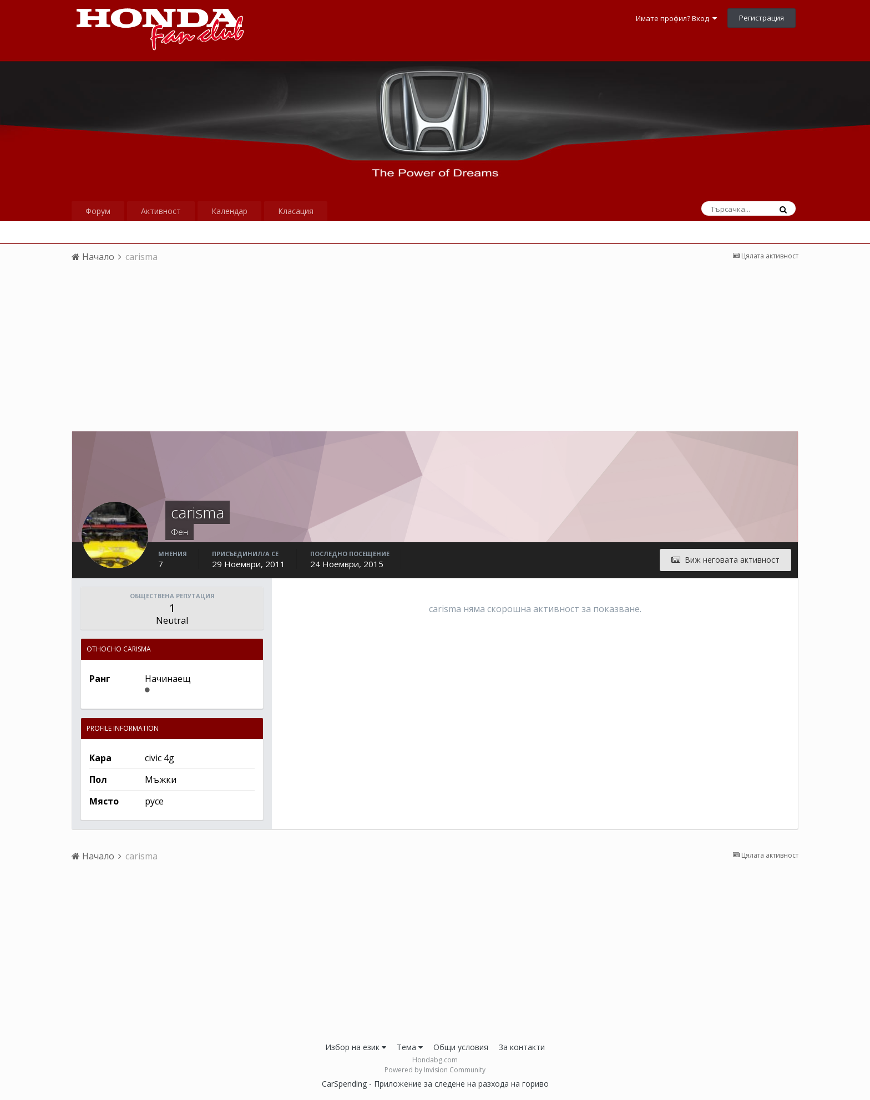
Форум (97, 211)
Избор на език (355, 1047)
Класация (295, 211)
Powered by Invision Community (435, 1069)
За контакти (522, 1047)
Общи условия (460, 1047)
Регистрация (761, 18)
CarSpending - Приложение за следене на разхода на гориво (435, 1083)
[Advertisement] (435, 353)
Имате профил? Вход (676, 18)
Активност (161, 211)
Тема (410, 1047)
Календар (229, 211)
